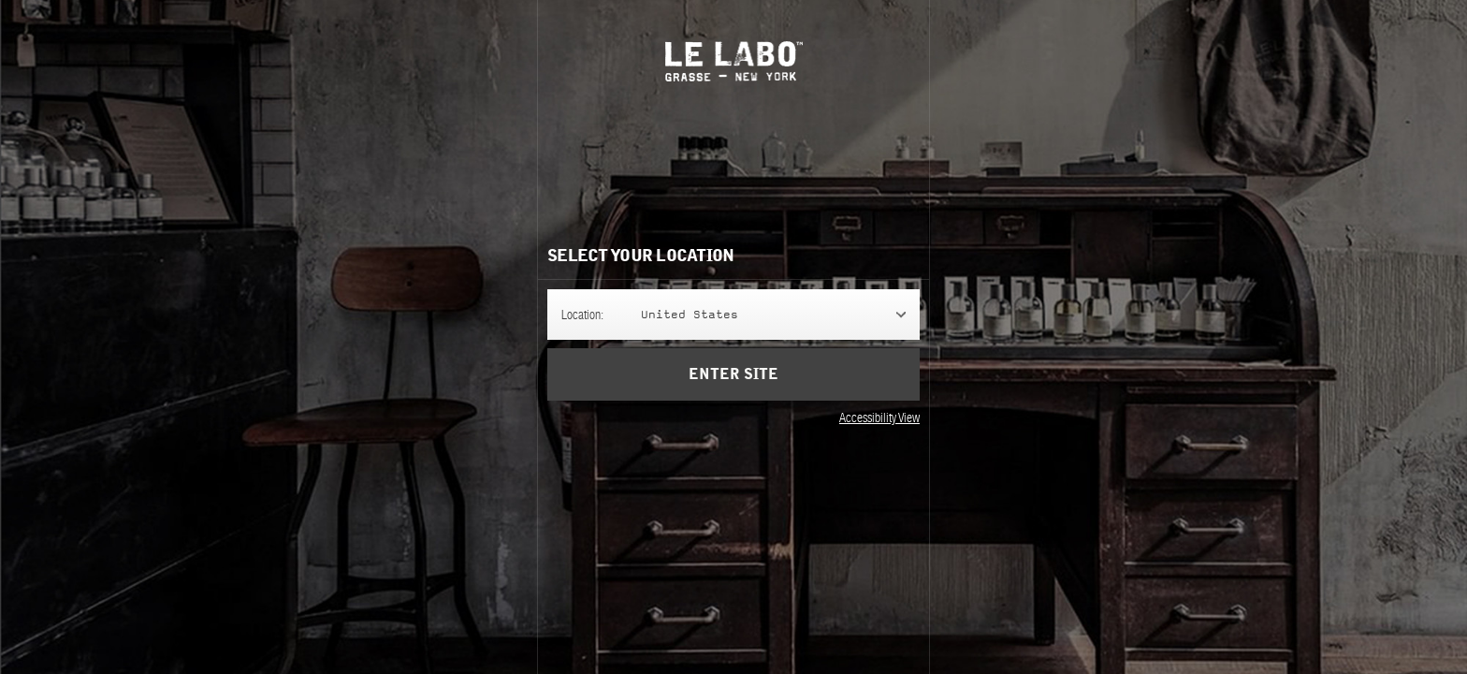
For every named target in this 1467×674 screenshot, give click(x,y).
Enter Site (733, 374)
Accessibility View (879, 417)
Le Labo (734, 61)
